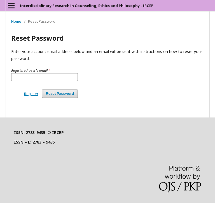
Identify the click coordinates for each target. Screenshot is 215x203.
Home (16, 21)
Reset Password (60, 93)
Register (31, 93)
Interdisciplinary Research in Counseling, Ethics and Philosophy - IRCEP (86, 5)
